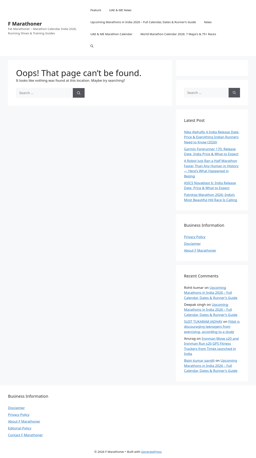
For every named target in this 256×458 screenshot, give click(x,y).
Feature (95, 10)
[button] (91, 46)
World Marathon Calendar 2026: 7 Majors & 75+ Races (178, 34)
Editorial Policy (19, 428)
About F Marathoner (200, 250)
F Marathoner (25, 23)
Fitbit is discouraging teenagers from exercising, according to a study (212, 326)
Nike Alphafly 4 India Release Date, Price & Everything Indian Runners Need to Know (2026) (211, 137)
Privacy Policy (194, 236)
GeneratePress (151, 452)
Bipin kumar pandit (199, 360)
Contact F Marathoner (25, 435)
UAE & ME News (120, 10)
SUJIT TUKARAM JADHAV (203, 321)
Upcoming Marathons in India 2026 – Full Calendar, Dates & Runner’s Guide (143, 22)
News (208, 22)
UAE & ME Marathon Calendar (111, 34)
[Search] (79, 93)
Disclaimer (192, 243)
